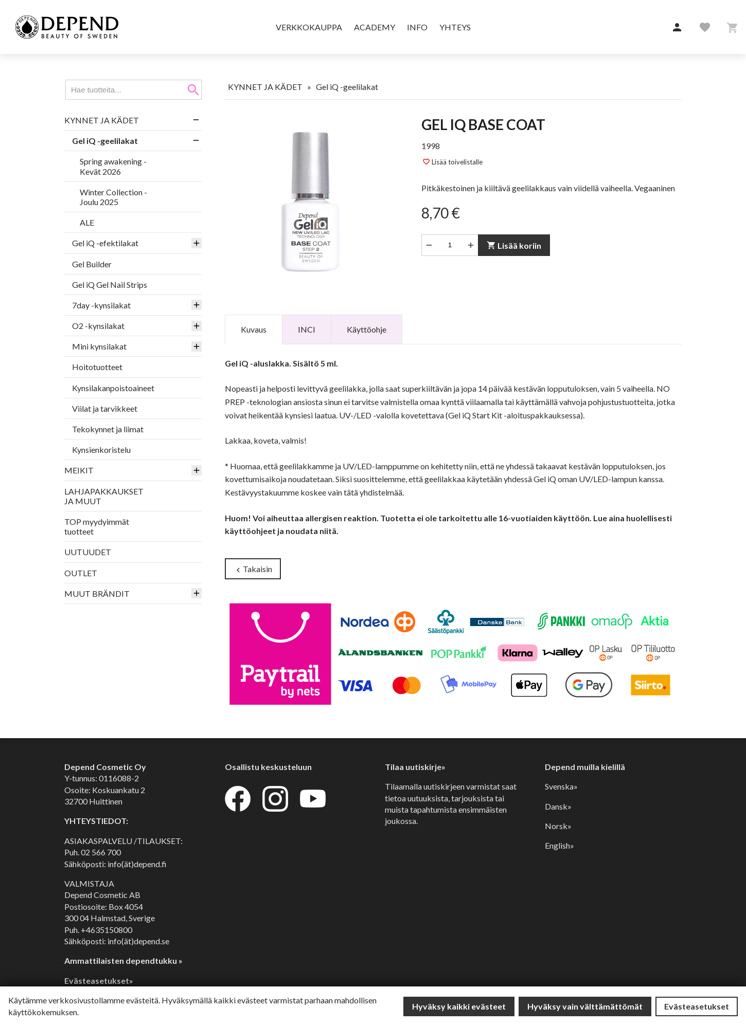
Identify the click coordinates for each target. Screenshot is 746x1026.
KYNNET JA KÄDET (101, 120)
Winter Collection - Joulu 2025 (113, 197)
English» (559, 845)
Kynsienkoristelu (101, 449)
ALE (87, 222)
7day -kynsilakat (101, 305)
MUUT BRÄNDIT (97, 593)
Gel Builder (92, 264)
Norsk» (558, 826)
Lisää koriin (514, 245)
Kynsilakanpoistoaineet (113, 388)
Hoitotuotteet (97, 367)
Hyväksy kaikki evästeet (459, 1006)
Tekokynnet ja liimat (108, 429)
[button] (677, 28)
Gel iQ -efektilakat (105, 243)
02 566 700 (101, 852)
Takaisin (253, 569)
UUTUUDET (87, 552)
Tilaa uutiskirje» (415, 767)
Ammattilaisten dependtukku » (123, 960)
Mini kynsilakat (99, 346)
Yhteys (455, 27)
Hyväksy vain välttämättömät (585, 1006)
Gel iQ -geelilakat (105, 140)
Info (417, 27)
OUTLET (80, 573)
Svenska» (561, 786)
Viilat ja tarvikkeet (104, 408)
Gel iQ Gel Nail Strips (109, 284)
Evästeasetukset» (98, 980)
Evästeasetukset (696, 1006)
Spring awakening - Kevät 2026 (113, 166)
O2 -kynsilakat (98, 326)
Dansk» (558, 806)
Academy (374, 27)
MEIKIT (79, 470)
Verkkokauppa (309, 27)
